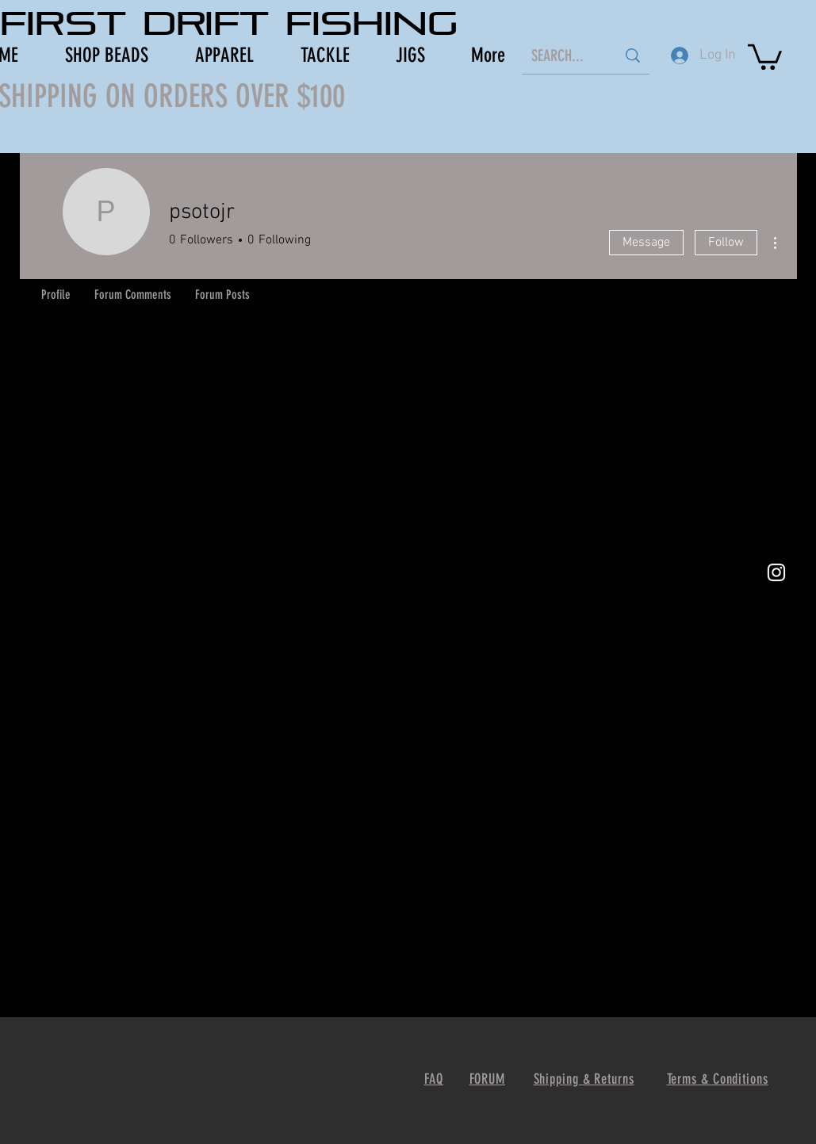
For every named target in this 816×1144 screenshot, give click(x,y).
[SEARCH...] (561, 55)
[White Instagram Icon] (776, 572)
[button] (765, 55)
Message (646, 243)
